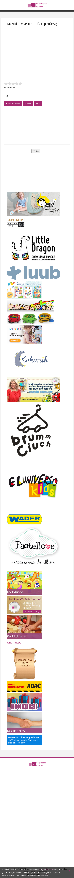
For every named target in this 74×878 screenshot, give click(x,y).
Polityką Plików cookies (18, 872)
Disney (28, 103)
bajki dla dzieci (13, 103)
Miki (38, 103)
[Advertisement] (37, 126)
